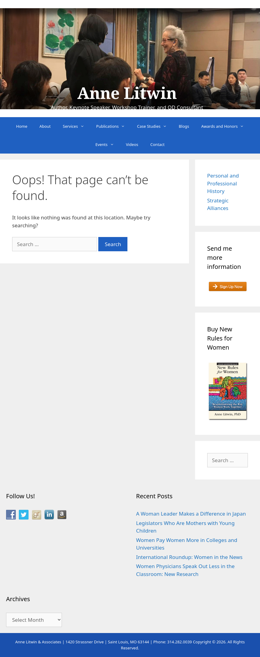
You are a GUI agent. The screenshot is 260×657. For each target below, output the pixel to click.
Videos (132, 144)
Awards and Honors (225, 126)
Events (107, 144)
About (45, 126)
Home (21, 126)
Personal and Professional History (223, 183)
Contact (157, 144)
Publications (113, 126)
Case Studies (155, 126)
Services (76, 126)
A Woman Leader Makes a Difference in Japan (191, 513)
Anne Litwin (127, 93)
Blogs (184, 126)
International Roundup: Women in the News (189, 557)
